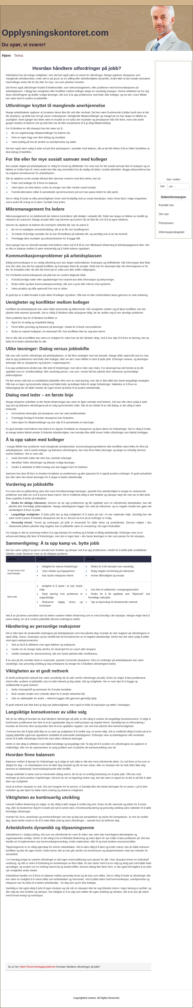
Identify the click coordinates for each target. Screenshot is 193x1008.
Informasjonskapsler (172, 232)
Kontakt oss (166, 205)
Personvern (166, 223)
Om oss (164, 214)
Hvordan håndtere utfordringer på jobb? (76, 68)
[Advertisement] (76, 932)
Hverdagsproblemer (44, 966)
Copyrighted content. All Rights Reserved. (96, 997)
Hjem (6, 55)
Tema (18, 55)
